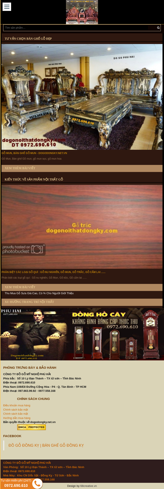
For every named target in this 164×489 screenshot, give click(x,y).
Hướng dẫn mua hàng (16, 418)
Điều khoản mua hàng (16, 405)
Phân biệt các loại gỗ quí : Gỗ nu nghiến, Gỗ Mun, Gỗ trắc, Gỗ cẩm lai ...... (53, 272)
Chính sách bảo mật (15, 409)
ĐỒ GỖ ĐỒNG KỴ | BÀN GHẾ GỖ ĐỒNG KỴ (46, 445)
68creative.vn (88, 486)
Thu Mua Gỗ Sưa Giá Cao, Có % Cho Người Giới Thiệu (39, 293)
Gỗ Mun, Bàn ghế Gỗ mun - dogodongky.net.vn (34, 153)
